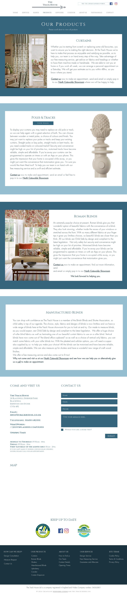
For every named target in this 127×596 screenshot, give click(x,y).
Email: (14, 412)
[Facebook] (111, 3)
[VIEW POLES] (43, 123)
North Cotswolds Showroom (71, 82)
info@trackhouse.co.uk (25, 415)
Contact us (56, 78)
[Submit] (111, 436)
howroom (64, 358)
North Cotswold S (52, 358)
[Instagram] (116, 3)
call (19, 361)
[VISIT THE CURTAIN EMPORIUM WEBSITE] (93, 3)
